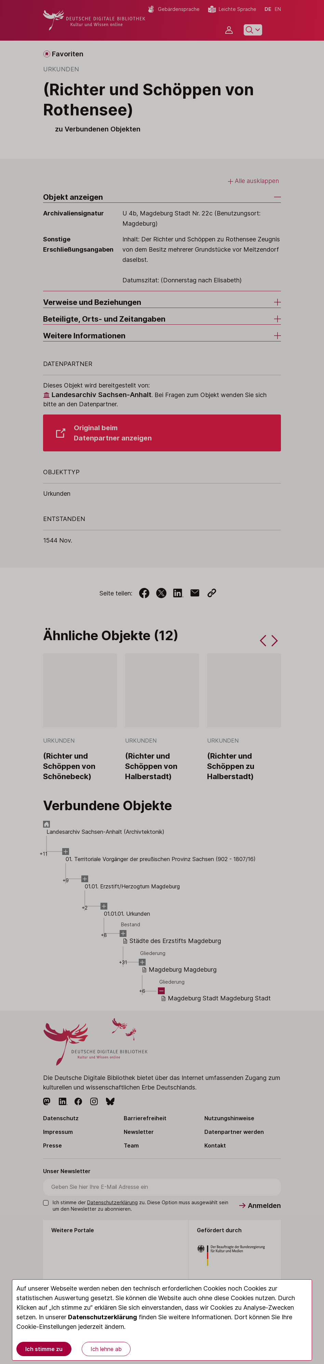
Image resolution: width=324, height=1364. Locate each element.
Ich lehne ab (106, 1349)
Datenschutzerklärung (102, 1317)
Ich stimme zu (44, 1349)
